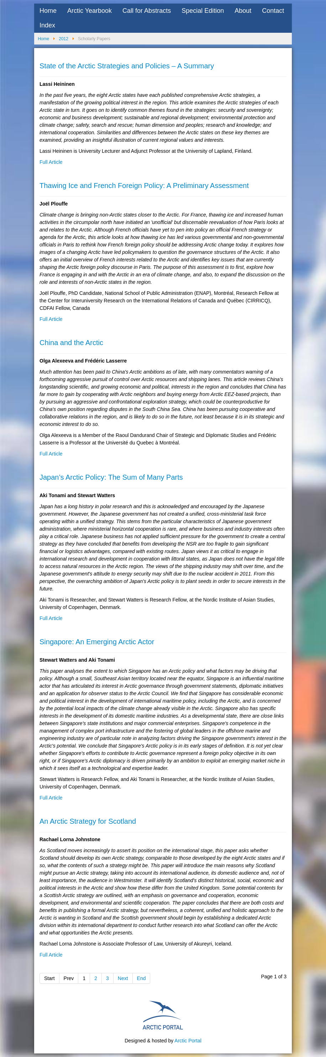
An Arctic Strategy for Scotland (88, 821)
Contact (273, 10)
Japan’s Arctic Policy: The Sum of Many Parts (111, 477)
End (141, 978)
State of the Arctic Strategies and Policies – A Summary (127, 66)
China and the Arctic (71, 343)
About (243, 10)
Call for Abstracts (146, 10)
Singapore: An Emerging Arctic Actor (97, 642)
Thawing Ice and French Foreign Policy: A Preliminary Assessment (144, 185)
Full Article (51, 162)
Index (47, 25)
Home (48, 10)
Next (123, 978)
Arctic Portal (187, 1040)
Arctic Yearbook (89, 10)
